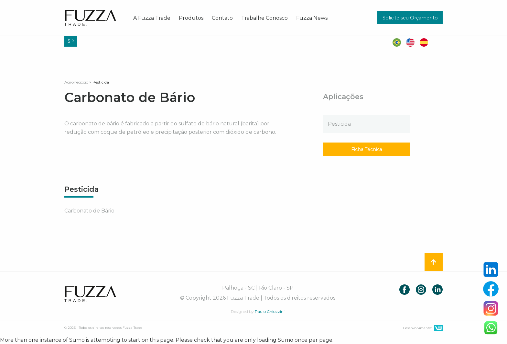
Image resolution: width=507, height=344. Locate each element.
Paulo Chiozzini (270, 311)
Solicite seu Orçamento (410, 18)
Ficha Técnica (366, 149)
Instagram (421, 289)
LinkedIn (437, 289)
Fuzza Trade (90, 294)
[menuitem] (152, 18)
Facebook (404, 289)
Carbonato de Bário (89, 211)
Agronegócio (76, 82)
